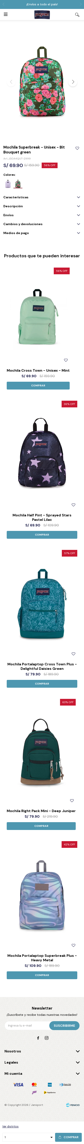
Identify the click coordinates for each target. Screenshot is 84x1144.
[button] (72, 82)
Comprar (71, 1137)
